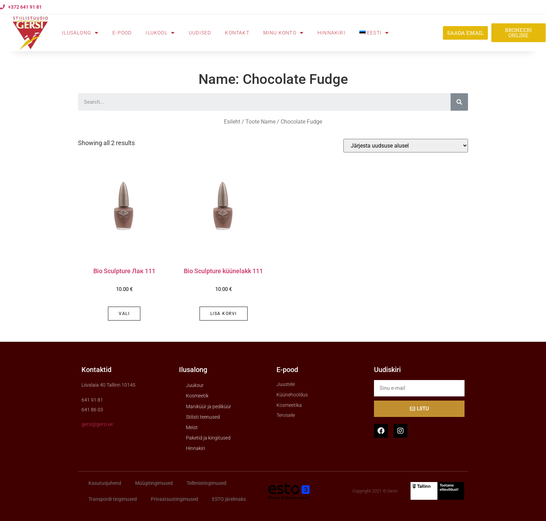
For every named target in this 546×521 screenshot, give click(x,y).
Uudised (200, 32)
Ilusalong (80, 32)
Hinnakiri (331, 32)
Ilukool (160, 32)
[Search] (459, 102)
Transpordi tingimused (112, 499)
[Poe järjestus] (405, 145)
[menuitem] (374, 32)
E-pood (122, 32)
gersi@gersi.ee (97, 424)
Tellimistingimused (206, 483)
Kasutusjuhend (104, 483)
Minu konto (283, 32)
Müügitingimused (154, 483)
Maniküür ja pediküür (208, 406)
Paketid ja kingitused (208, 438)
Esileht (232, 121)
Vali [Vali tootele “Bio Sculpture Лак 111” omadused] (124, 313)
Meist (192, 427)
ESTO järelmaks (229, 499)
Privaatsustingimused (174, 499)
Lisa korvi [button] (223, 313)
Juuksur (195, 385)
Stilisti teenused (203, 417)
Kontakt (237, 32)
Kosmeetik (197, 395)
